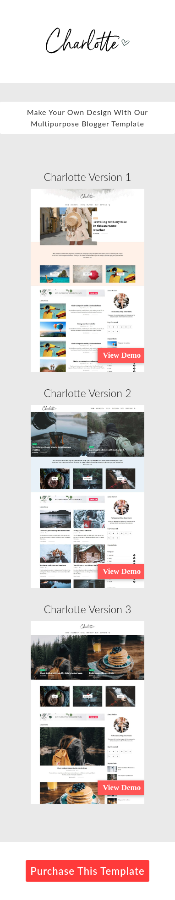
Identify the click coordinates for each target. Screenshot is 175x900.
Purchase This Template (87, 871)
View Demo (122, 355)
